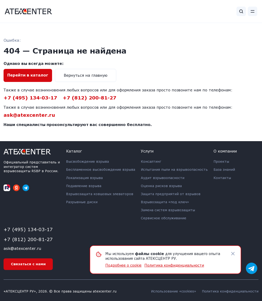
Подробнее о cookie (123, 265)
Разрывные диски (82, 202)
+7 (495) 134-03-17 (30, 97)
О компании (225, 151)
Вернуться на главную (85, 75)
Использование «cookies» (173, 291)
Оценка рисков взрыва (161, 186)
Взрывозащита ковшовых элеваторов (99, 194)
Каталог (74, 151)
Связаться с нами (28, 264)
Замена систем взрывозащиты (168, 210)
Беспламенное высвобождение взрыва (100, 169)
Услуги (147, 151)
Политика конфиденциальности (230, 291)
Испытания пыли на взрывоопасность (174, 169)
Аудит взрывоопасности (162, 178)
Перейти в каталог (27, 75)
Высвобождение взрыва (87, 161)
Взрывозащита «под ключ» (165, 202)
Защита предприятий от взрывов (170, 194)
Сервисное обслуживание (163, 218)
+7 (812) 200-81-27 (89, 97)
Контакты (222, 178)
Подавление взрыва (83, 186)
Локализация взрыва (84, 178)
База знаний (224, 169)
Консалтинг (151, 161)
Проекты (221, 161)
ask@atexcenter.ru (29, 115)
